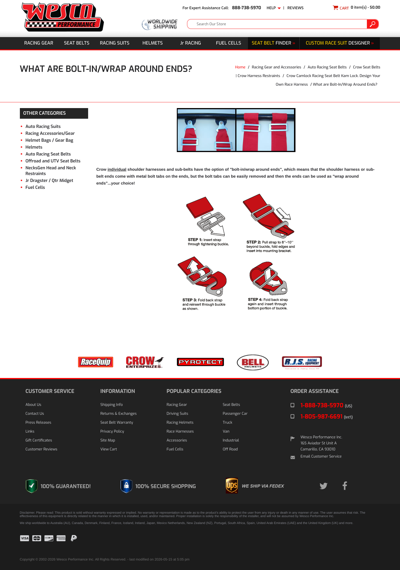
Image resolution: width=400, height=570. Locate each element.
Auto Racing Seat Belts (327, 67)
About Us (33, 404)
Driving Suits (177, 413)
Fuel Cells (228, 43)
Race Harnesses (180, 431)
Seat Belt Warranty (117, 422)
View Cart (109, 449)
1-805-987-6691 (327, 417)
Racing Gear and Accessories (276, 67)
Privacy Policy (112, 431)
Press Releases (39, 422)
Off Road (230, 449)
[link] (366, 542)
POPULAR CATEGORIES (194, 391)
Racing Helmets (180, 422)
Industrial (231, 440)
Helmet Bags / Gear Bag (49, 140)
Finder (273, 43)
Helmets (153, 43)
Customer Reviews (41, 449)
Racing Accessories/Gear (50, 133)
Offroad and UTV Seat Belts (53, 161)
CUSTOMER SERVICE (50, 391)
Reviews (295, 8)
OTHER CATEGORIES (44, 113)
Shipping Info (112, 404)
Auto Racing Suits (43, 126)
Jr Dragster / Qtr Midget (49, 180)
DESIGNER (340, 43)
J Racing (190, 43)
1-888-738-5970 (326, 405)
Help (274, 8)
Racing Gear (38, 43)
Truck (227, 422)
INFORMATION (118, 391)
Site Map (108, 440)
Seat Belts (76, 43)
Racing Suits (114, 43)
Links (30, 431)
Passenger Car (235, 413)
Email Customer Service (321, 456)
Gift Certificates (39, 440)
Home (240, 67)
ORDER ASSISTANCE (315, 391)
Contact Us (35, 413)
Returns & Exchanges (119, 413)
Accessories (177, 440)
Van (226, 431)
